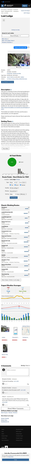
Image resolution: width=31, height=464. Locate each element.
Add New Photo (26, 326)
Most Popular (4, 412)
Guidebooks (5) (5, 421)
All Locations (3, 9)
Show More (5, 148)
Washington (9, 9)
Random (15, 412)
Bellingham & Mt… (9, 11)
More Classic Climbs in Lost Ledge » (11, 280)
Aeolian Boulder (14, 257)
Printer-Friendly (5, 418)
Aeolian (8, 257)
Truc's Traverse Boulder (12, 238)
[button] (9, 60)
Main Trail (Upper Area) (8, 40)
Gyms (3, 433)
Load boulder (9, 219)
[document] (15, 458)
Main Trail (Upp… (5, 233)
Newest (10, 412)
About (3, 429)
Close (15, 459)
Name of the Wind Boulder (12, 267)
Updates (22, 77)
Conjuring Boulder (11, 276)
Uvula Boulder (10, 252)
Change (18, 179)
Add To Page (27, 12)
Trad (11, 185)
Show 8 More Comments (15, 408)
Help (3, 431)
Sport (17, 185)
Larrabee (6, 13)
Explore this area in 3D (20, 47)
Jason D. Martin (10, 77)
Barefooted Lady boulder (12, 243)
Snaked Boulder (10, 248)
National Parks (19, 440)
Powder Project (19, 438)
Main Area (4, 38)
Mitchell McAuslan (23, 79)
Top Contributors (5, 440)
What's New (4, 420)
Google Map (9, 73)
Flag (28, 384)
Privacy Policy (10, 456)
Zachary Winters (15, 79)
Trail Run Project (19, 435)
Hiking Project (19, 433)
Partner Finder (5, 435)
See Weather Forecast (7, 82)
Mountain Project (19, 429)
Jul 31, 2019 (16, 381)
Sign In (25, 5)
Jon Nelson (9, 79)
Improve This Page (25, 10)
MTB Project (18, 431)
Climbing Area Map (15, 29)
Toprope (22, 185)
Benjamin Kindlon (6, 379)
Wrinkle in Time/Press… (15, 233)
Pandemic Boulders (7, 42)
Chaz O (4, 396)
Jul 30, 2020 (4, 402)
